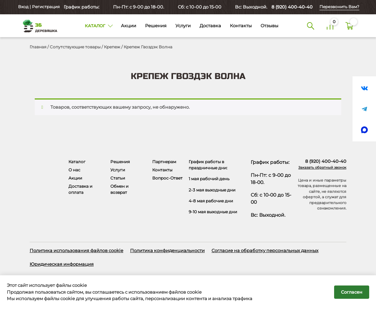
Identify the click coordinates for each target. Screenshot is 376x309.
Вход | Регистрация (38, 6)
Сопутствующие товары (75, 46)
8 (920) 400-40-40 (292, 7)
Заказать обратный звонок (322, 167)
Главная (38, 46)
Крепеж (112, 46)
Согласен (351, 292)
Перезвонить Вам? (339, 6)
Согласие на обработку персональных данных (265, 250)
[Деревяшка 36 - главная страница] (37, 25)
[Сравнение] (330, 25)
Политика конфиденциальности (167, 250)
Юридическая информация (62, 264)
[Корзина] (349, 25)
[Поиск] (310, 25)
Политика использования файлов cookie (76, 250)
